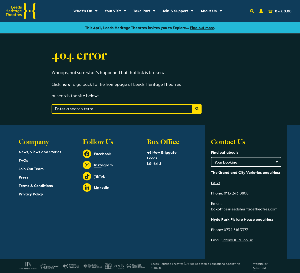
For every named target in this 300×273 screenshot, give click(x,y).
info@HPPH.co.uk (237, 240)
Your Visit (117, 11)
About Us (212, 11)
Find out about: (224, 152)
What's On (87, 11)
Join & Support (179, 11)
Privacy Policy (31, 194)
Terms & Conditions (36, 185)
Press (23, 177)
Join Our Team (31, 168)
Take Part (146, 11)
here (65, 84)
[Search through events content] (122, 109)
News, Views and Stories (40, 152)
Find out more (202, 27)
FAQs (23, 160)
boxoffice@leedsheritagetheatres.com (244, 209)
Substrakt (259, 268)
